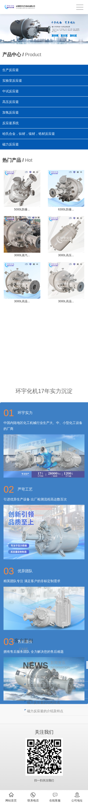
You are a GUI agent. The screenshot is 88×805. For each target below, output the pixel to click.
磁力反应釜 (12, 143)
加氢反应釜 (11, 112)
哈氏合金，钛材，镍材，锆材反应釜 (29, 133)
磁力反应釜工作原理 (70, 694)
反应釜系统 (11, 122)
